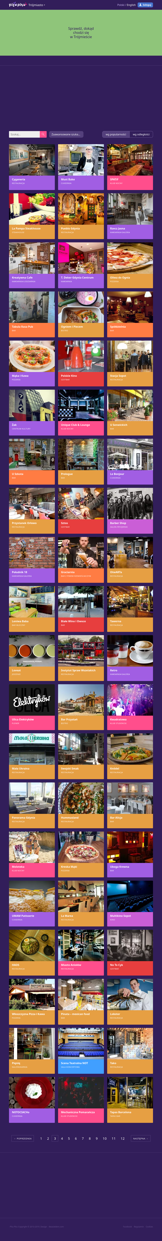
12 (123, 1138)
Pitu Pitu (14, 1226)
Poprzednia (24, 1138)
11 (114, 1138)
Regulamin (139, 1226)
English (131, 5)
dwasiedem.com (56, 1226)
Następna (139, 1138)
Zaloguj (147, 4)
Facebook (127, 1226)
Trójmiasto (35, 5)
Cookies (149, 1226)
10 (105, 1138)
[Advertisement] (81, 98)
